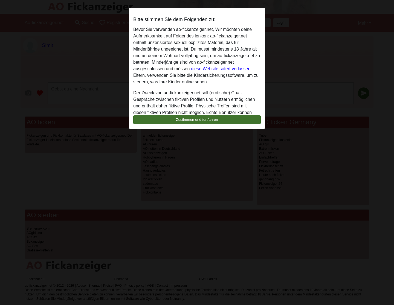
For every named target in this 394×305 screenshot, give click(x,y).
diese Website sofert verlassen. (221, 68)
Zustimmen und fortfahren (197, 120)
